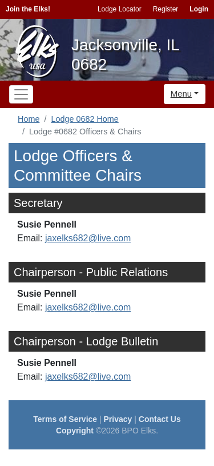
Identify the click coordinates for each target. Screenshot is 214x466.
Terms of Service (65, 419)
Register (166, 9)
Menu (181, 93)
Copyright (75, 430)
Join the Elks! (28, 9)
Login (198, 9)
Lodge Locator (120, 9)
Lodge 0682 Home (84, 119)
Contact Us (160, 419)
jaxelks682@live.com (88, 238)
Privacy (118, 419)
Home (28, 119)
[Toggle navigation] (21, 94)
